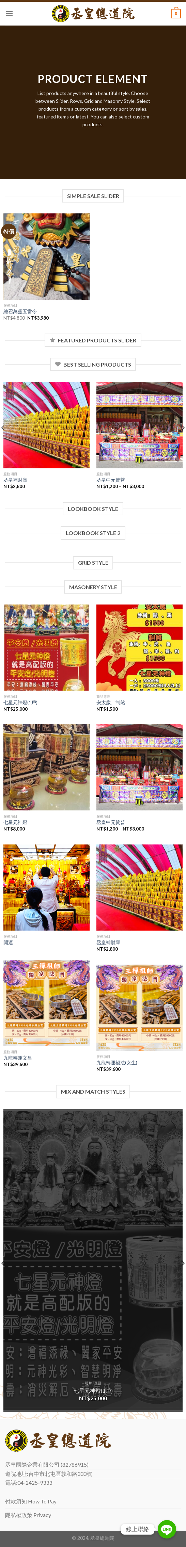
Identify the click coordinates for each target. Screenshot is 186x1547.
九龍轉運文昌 (17, 1058)
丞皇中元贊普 (110, 480)
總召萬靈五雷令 (20, 311)
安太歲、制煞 (110, 702)
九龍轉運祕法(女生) (116, 1062)
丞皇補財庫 (15, 480)
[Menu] (9, 13)
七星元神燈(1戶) (20, 702)
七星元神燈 (15, 822)
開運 (8, 942)
